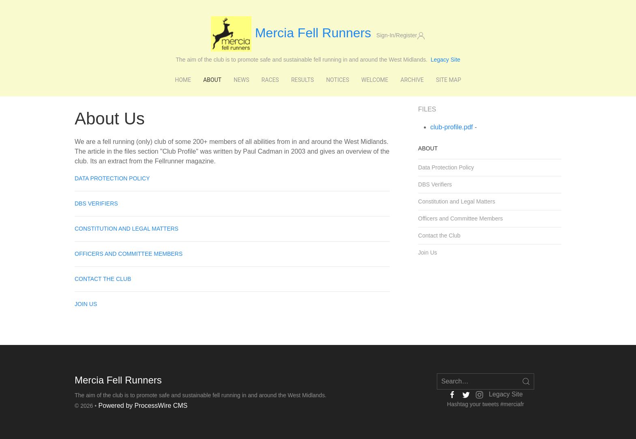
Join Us (86, 304)
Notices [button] (337, 80)
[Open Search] (526, 381)
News (241, 80)
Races (270, 80)
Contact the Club (103, 279)
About (428, 148)
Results (302, 80)
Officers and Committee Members (129, 254)
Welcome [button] (374, 80)
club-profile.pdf (451, 127)
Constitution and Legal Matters (126, 228)
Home (183, 80)
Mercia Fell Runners (293, 33)
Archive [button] (412, 80)
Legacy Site (445, 59)
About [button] (212, 80)
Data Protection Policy (112, 178)
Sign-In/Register (400, 36)
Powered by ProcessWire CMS (143, 405)
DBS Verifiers (96, 203)
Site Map (448, 80)
